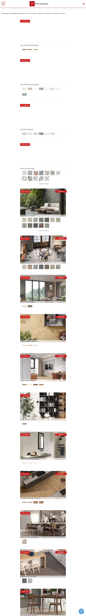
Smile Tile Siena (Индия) (51, 82)
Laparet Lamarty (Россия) (10, 203)
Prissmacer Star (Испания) (52, 273)
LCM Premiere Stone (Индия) (53, 484)
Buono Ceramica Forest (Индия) (53, 519)
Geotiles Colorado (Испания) (11, 378)
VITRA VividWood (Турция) (52, 168)
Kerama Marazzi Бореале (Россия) (54, 125)
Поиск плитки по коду (28, 600)
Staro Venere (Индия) (9, 82)
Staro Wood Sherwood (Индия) (12, 41)
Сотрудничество (7, 591)
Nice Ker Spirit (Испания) (10, 484)
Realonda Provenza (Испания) (12, 273)
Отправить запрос (26, 597)
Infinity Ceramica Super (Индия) (12, 238)
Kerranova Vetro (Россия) (51, 560)
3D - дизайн (24, 588)
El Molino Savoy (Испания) (52, 378)
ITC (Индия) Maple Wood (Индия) (54, 238)
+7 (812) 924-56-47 (73, 592)
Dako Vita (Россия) (50, 413)
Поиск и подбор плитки (28, 582)
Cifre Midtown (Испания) (10, 413)
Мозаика (23, 594)
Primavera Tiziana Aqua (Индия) (53, 449)
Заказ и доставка (8, 594)
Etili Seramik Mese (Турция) (11, 308)
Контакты (5, 600)
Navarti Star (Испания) (9, 343)
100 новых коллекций (28, 585)
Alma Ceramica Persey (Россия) (12, 519)
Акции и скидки (7, 588)
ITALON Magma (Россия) (10, 125)
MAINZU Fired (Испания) (51, 343)
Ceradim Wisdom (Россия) (52, 203)
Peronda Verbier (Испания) (11, 560)
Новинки (5, 585)
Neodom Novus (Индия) (10, 168)
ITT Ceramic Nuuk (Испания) (53, 308)
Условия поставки (8, 597)
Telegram (68, 596)
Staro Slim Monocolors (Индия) (53, 41)
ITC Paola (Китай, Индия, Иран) (12, 449)
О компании (6, 582)
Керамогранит (25, 591)
